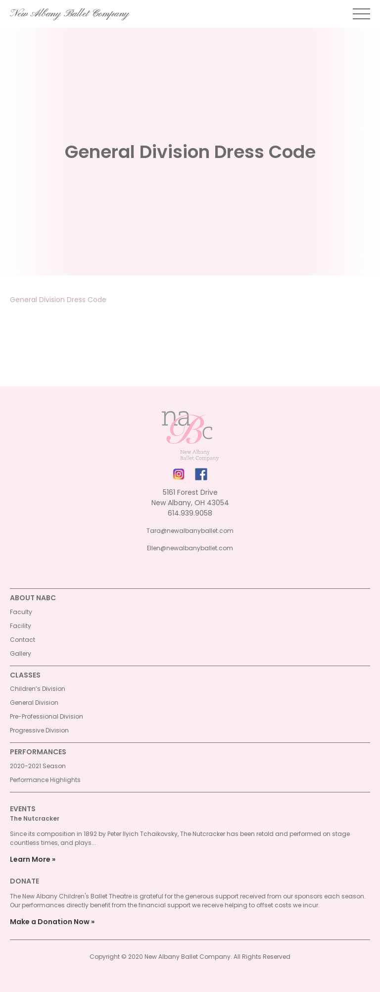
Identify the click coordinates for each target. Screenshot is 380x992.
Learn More (30, 859)
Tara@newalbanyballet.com (190, 530)
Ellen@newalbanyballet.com (190, 548)
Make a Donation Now (50, 922)
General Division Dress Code (58, 300)
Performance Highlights (45, 780)
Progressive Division (39, 730)
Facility (20, 626)
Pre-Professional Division (46, 716)
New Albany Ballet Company (69, 13)
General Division (34, 702)
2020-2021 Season (38, 766)
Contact (22, 639)
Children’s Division (37, 688)
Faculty (21, 612)
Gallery (20, 653)
